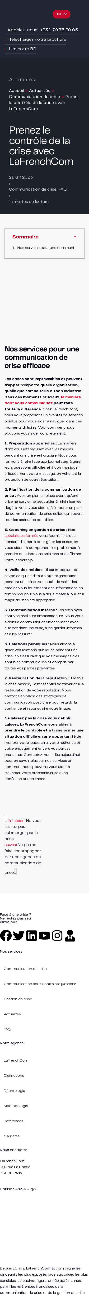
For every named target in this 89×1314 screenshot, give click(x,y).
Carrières (12, 1136)
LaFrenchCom (16, 1060)
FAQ (62, 189)
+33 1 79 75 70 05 (16, 1183)
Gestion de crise (18, 999)
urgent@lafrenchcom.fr (20, 1195)
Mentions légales (14, 1299)
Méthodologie (16, 1106)
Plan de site (45, 1299)
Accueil (16, 91)
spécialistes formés (21, 536)
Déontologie (14, 1091)
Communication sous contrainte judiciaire (40, 984)
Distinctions (14, 1075)
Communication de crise (34, 97)
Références (13, 1121)
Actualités (40, 91)
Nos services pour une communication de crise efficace (47, 248)
